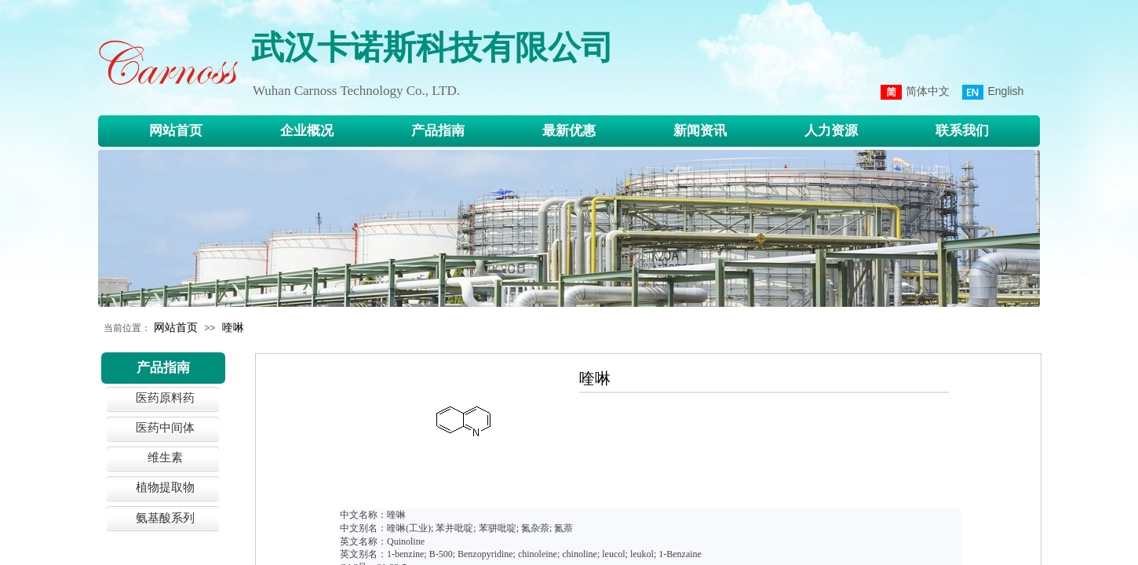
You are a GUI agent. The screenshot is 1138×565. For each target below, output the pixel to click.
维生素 (165, 457)
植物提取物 (165, 487)
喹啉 (233, 327)
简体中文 (915, 92)
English (992, 92)
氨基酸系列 (165, 517)
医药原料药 (165, 397)
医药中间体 (165, 427)
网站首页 (176, 327)
